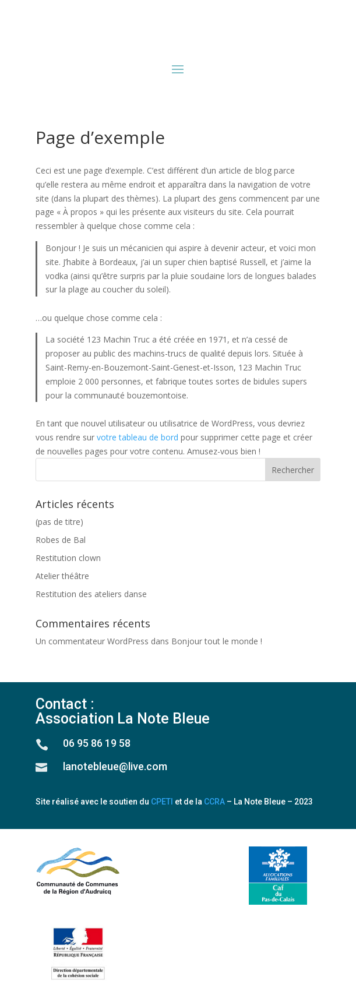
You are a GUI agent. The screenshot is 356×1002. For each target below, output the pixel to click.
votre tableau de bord (137, 437)
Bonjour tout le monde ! (216, 641)
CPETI (162, 801)
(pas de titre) (59, 521)
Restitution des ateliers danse (91, 593)
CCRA (214, 801)
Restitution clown (68, 557)
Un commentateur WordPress (92, 641)
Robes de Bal (61, 539)
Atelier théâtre (62, 575)
